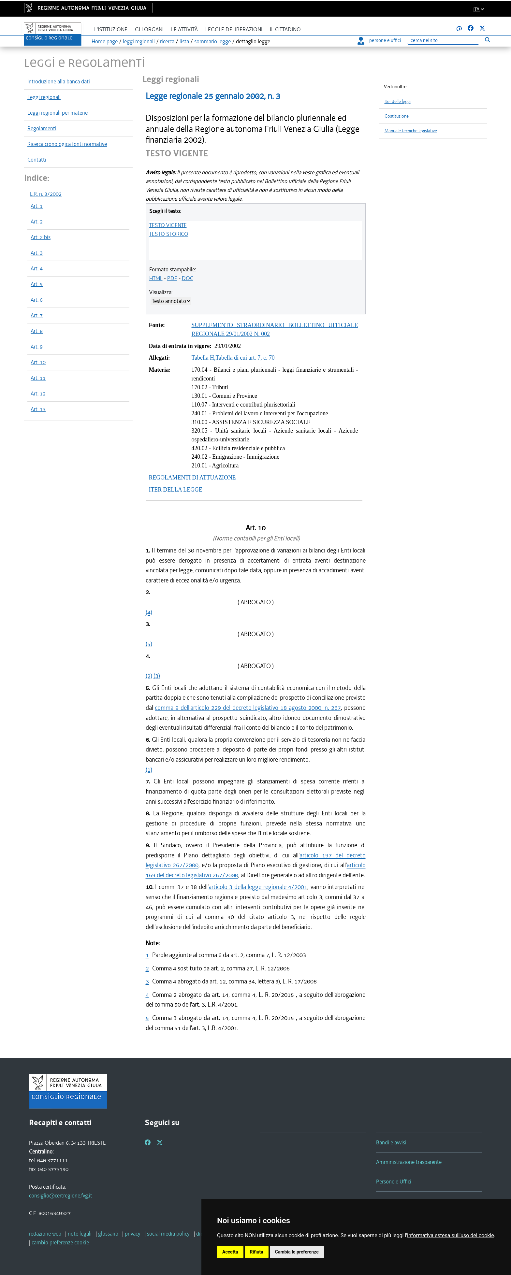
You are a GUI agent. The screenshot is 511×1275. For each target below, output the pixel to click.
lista (184, 41)
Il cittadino (285, 29)
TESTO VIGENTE (168, 225)
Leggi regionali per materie (57, 112)
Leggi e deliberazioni (233, 29)
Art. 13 (38, 409)
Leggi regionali (44, 97)
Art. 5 (37, 284)
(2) (149, 676)
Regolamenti (41, 128)
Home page (105, 41)
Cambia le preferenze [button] (297, 1251)
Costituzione (397, 116)
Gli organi (149, 29)
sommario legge (212, 41)
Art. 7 (37, 315)
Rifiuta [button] (256, 1251)
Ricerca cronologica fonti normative (67, 144)
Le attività (184, 29)
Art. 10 (38, 362)
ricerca (167, 41)
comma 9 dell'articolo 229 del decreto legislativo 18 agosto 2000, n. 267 (248, 708)
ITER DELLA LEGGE (175, 489)
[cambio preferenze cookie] (60, 1242)
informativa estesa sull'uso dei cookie (450, 1235)
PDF (172, 278)
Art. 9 (37, 346)
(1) (149, 770)
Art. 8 (37, 331)
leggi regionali (139, 41)
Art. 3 (37, 252)
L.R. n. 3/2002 (46, 193)
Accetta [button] (230, 1251)
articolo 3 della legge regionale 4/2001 (258, 887)
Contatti (36, 159)
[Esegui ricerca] (487, 39)
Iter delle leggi (398, 101)
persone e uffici (379, 40)
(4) (149, 612)
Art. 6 (37, 299)
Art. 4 (37, 268)
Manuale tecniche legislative (411, 131)
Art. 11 (38, 377)
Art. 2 (37, 221)
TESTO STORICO (168, 233)
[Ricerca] (443, 40)
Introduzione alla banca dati (58, 81)
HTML (156, 278)
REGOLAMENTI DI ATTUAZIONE (192, 477)
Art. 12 (38, 393)
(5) (149, 644)
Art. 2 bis (41, 237)
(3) (156, 676)
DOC (187, 278)
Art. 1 (37, 205)
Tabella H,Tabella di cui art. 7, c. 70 (233, 357)
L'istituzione (110, 29)
